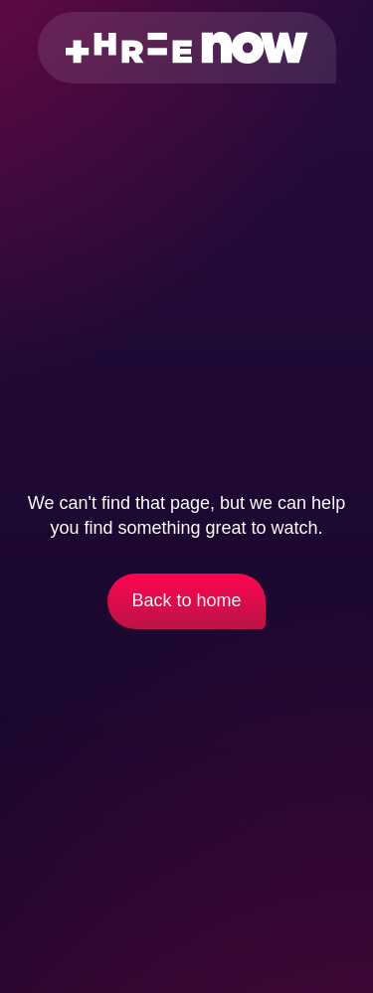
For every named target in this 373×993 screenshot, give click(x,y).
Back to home (186, 600)
